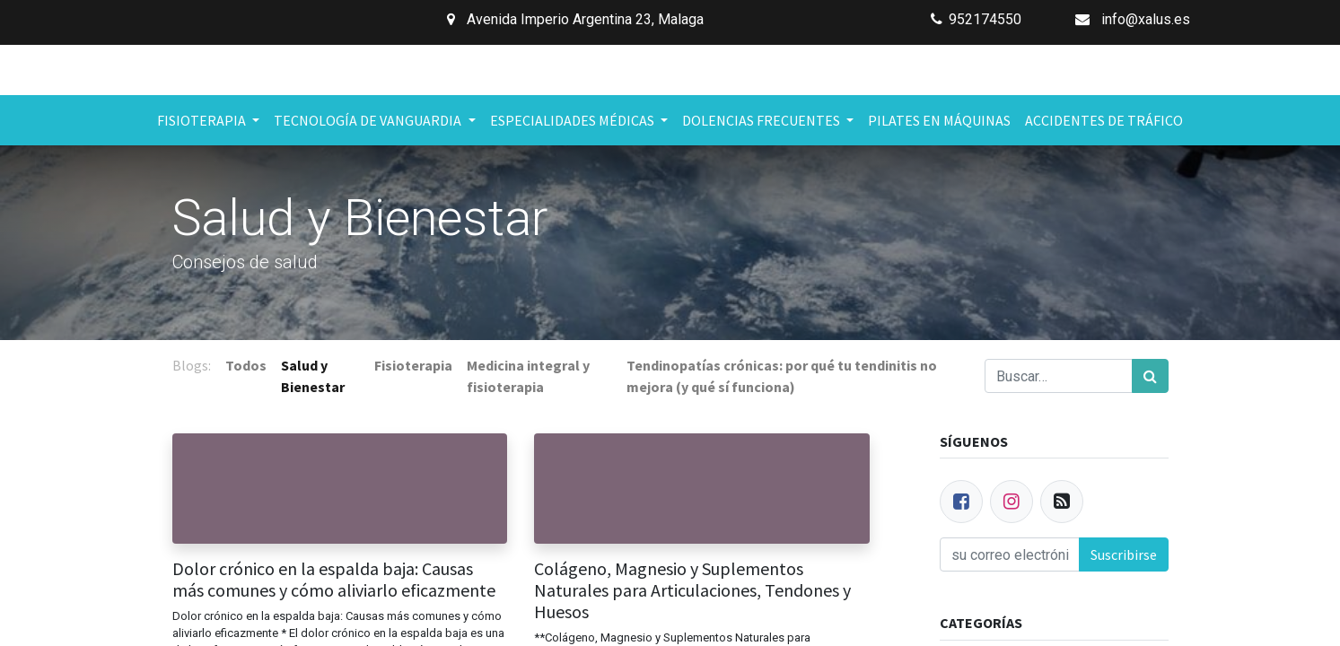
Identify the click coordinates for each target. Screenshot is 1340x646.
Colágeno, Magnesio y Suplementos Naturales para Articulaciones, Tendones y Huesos (692, 590)
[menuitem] (939, 120)
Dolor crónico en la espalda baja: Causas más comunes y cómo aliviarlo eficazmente (333, 579)
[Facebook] (961, 501)
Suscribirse (1123, 554)
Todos (246, 365)
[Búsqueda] (1150, 376)
